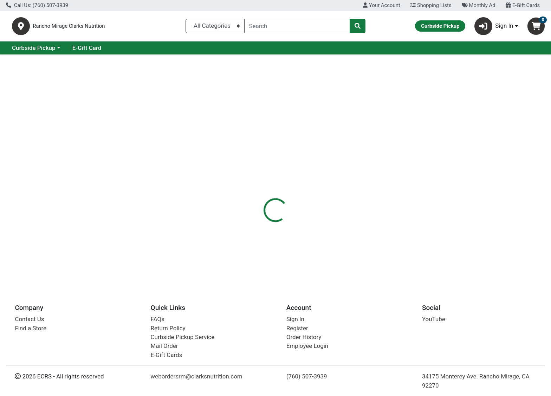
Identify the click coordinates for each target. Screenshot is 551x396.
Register (297, 328)
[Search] (297, 27)
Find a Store (30, 328)
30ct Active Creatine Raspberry (296, 256)
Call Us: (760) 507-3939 (37, 5)
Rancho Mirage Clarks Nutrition (107, 27)
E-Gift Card (147, 50)
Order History (304, 336)
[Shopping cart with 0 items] (536, 28)
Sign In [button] (493, 28)
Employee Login (307, 346)
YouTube (433, 319)
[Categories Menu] (215, 27)
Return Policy (168, 328)
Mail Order (164, 346)
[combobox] (297, 27)
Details (249, 153)
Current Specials (34, 50)
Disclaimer (282, 153)
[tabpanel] (390, 191)
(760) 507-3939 (306, 376)
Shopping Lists (430, 5)
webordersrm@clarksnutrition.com (196, 376)
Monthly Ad (478, 5)
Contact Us (29, 319)
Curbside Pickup (94, 50)
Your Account (381, 5)
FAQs (157, 319)
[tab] (249, 152)
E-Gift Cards (523, 5)
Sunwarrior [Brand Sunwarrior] (317, 180)
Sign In (295, 319)
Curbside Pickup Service (183, 336)
